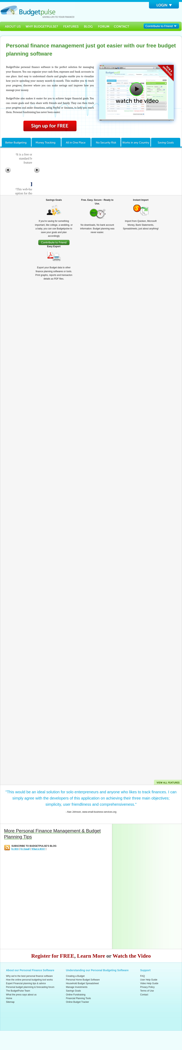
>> (37, 170)
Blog (88, 26)
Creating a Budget (75, 976)
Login (164, 5)
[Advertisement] (131, 886)
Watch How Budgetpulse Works (136, 93)
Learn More (91, 956)
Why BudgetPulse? (42, 26)
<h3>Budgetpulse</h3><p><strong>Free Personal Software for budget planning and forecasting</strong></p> (37, 12)
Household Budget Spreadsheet (82, 983)
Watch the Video (132, 956)
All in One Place (76, 142)
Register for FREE (52, 956)
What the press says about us (21, 994)
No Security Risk (106, 142)
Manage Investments (76, 987)
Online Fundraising (75, 994)
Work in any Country (136, 142)
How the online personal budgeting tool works (29, 979)
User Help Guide (148, 979)
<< (8, 170)
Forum (103, 26)
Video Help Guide (149, 983)
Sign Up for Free (50, 126)
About (11, 26)
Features (71, 26)
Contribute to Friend (162, 26)
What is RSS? (38, 849)
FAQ (142, 976)
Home (9, 998)
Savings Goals (166, 142)
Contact (144, 994)
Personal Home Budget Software (83, 979)
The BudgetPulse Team (18, 990)
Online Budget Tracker (77, 1002)
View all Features (168, 782)
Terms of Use (147, 990)
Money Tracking (46, 142)
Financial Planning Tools (78, 998)
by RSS (15, 849)
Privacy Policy (147, 987)
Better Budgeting (15, 142)
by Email (24, 849)
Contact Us (122, 26)
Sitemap (10, 1002)
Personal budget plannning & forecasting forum (30, 987)
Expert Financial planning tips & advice (26, 983)
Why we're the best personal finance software (29, 976)
